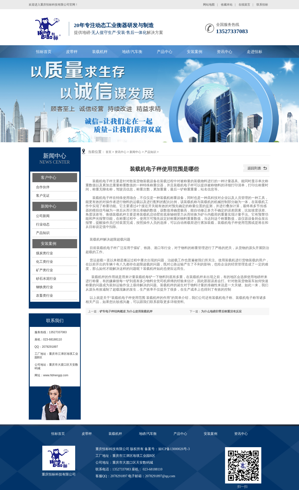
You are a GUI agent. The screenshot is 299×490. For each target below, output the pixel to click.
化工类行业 (44, 262)
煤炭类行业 (44, 253)
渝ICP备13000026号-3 (174, 449)
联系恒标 (262, 4)
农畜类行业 (44, 295)
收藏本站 (227, 4)
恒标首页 (43, 52)
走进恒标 (254, 52)
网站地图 (209, 4)
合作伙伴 (43, 187)
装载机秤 (100, 52)
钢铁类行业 (44, 287)
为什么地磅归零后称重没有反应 (221, 311)
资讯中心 (224, 52)
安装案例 (194, 52)
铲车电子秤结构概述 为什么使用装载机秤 (126, 311)
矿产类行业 (44, 270)
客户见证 (43, 195)
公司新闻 (43, 216)
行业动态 (43, 224)
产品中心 (164, 52)
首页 (108, 152)
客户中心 (48, 177)
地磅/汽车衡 (132, 52)
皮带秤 (72, 52)
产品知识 (150, 152)
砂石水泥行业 (46, 278)
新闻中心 (135, 152)
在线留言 (244, 4)
